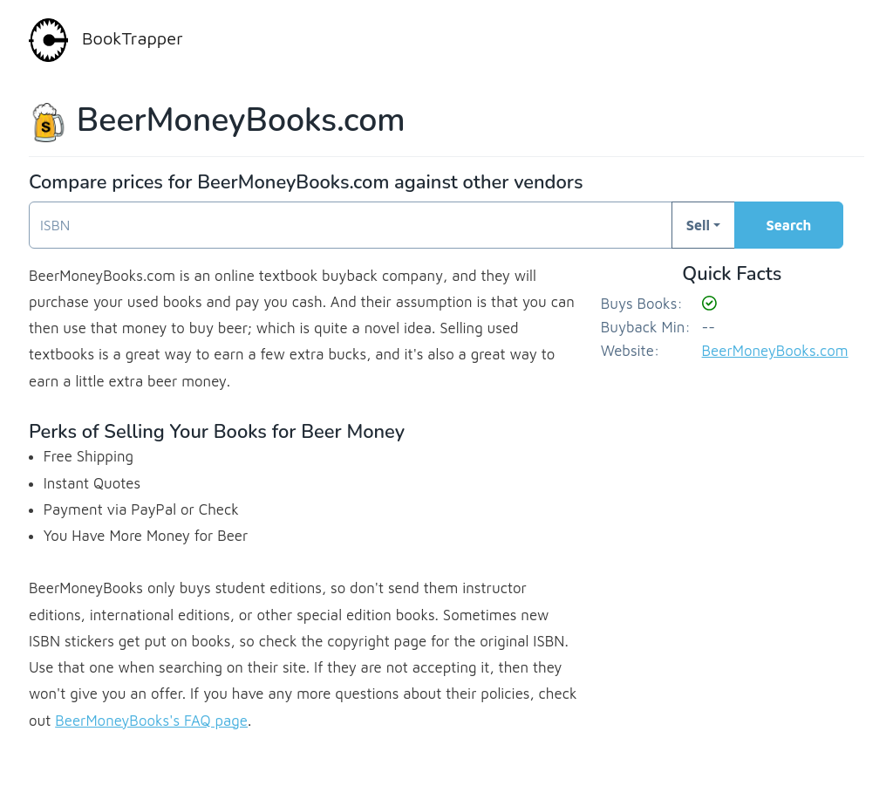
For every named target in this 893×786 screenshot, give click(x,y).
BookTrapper (106, 40)
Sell (698, 225)
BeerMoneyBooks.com (775, 350)
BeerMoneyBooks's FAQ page (151, 720)
